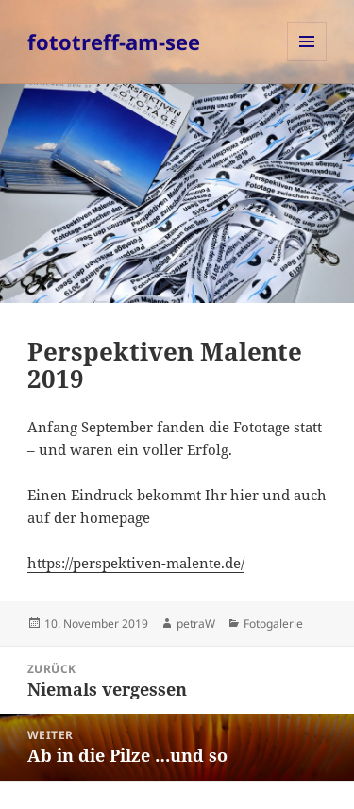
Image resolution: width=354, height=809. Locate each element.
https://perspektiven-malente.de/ (135, 562)
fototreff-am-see (113, 41)
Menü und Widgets (307, 60)
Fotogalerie (273, 623)
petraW (196, 623)
